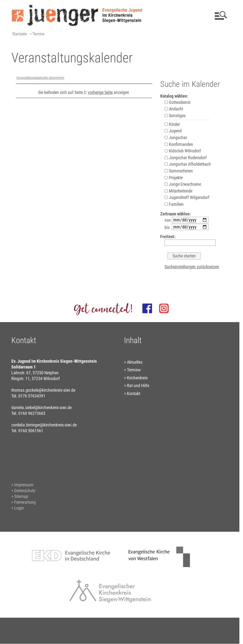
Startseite (19, 34)
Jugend (173, 130)
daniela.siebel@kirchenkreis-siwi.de (41, 407)
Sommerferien (179, 170)
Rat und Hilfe (138, 385)
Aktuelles (134, 362)
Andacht (174, 108)
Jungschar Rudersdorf (186, 157)
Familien (174, 204)
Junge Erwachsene (183, 184)
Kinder (172, 124)
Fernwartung (25, 502)
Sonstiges (175, 115)
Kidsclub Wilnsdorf (183, 150)
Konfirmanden (179, 144)
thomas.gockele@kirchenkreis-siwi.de (43, 390)
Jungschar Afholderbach (188, 164)
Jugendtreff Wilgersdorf (187, 197)
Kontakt (133, 393)
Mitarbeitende (178, 190)
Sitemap (21, 496)
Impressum (24, 484)
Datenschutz (24, 490)
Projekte (174, 177)
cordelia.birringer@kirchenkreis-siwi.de (44, 424)
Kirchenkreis (137, 377)
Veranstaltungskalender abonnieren (40, 78)
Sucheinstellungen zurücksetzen (192, 266)
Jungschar (176, 137)
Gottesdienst (177, 102)
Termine (133, 369)
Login (19, 507)
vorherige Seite (100, 92)
